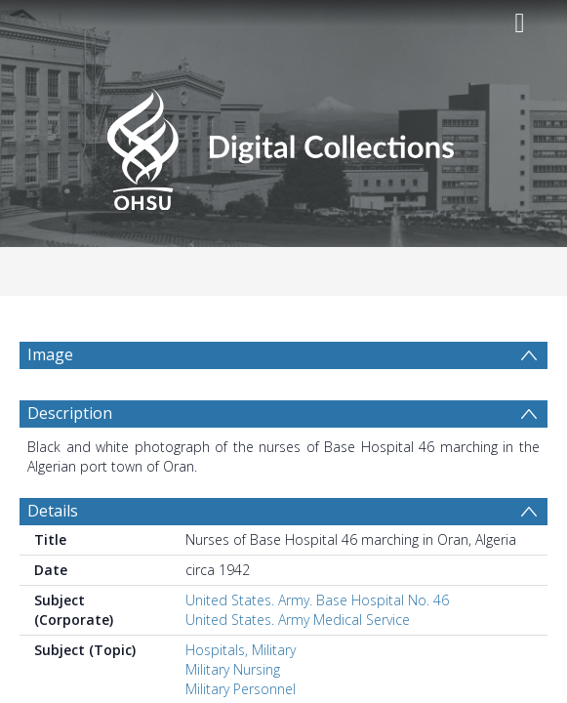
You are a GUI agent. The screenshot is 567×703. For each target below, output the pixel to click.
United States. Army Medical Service (297, 619)
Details (52, 510)
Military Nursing (232, 669)
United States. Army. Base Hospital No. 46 (317, 600)
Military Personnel (240, 689)
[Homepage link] (283, 144)
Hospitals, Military (240, 650)
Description (69, 413)
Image (50, 354)
